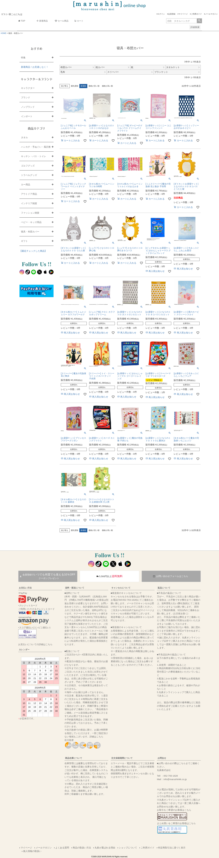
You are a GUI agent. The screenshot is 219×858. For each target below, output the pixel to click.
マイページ (183, 14)
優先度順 (74, 86)
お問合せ (162, 758)
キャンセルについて (120, 588)
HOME (3, 33)
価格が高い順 (107, 86)
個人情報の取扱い (32, 851)
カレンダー (24, 649)
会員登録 (171, 14)
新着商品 (42, 21)
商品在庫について (73, 758)
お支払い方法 (25, 588)
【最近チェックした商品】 (33, 251)
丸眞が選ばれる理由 (105, 847)
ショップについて (128, 847)
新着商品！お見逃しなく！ (34, 67)
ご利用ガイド (196, 14)
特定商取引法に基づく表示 (171, 847)
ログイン (161, 14)
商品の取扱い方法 (82, 847)
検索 (199, 21)
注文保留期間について (122, 758)
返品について (164, 588)
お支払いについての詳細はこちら (35, 644)
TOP (21, 21)
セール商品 (61, 21)
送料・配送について (74, 588)
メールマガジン (211, 14)
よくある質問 (62, 847)
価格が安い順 (94, 86)
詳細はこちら (96, 736)
